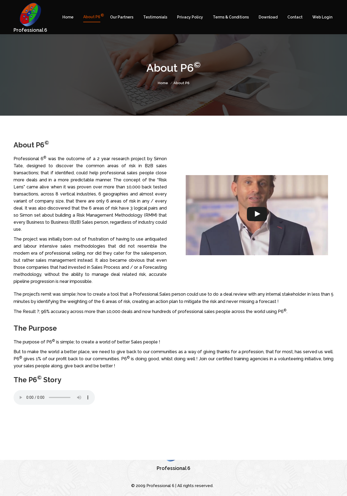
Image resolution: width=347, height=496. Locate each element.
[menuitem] (68, 17)
